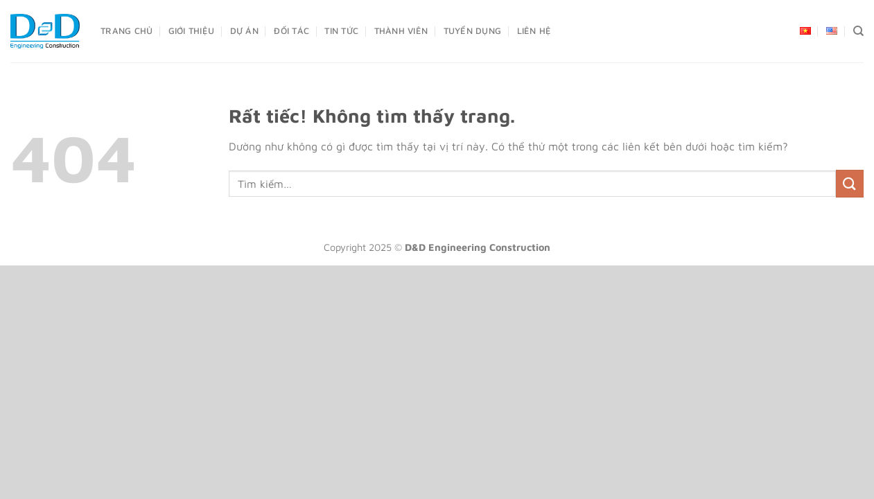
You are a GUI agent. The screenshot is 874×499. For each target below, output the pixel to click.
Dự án (244, 31)
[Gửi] (850, 183)
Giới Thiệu (191, 31)
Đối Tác (291, 31)
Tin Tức (341, 31)
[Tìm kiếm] (858, 31)
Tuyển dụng (473, 31)
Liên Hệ (534, 31)
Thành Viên (401, 31)
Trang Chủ (126, 31)
